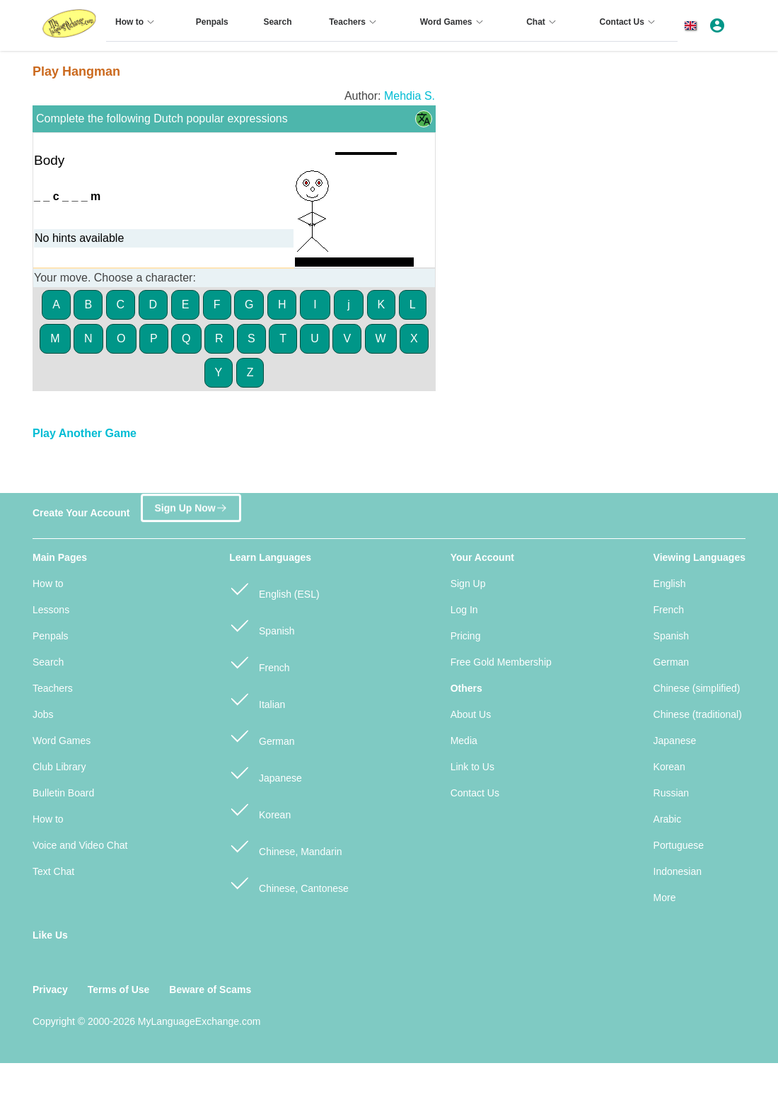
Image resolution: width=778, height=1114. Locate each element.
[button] (693, 25)
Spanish (261, 625)
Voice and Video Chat (80, 845)
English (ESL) (274, 588)
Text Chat (53, 871)
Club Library (59, 766)
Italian (257, 698)
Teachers (53, 688)
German (261, 735)
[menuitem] (137, 28)
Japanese (265, 772)
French (259, 661)
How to (48, 583)
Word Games (62, 740)
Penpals (51, 636)
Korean (260, 808)
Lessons (51, 609)
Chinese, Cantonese (289, 882)
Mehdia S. (409, 96)
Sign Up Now (190, 506)
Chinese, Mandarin (285, 845)
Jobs (43, 714)
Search (48, 662)
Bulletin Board (63, 793)
